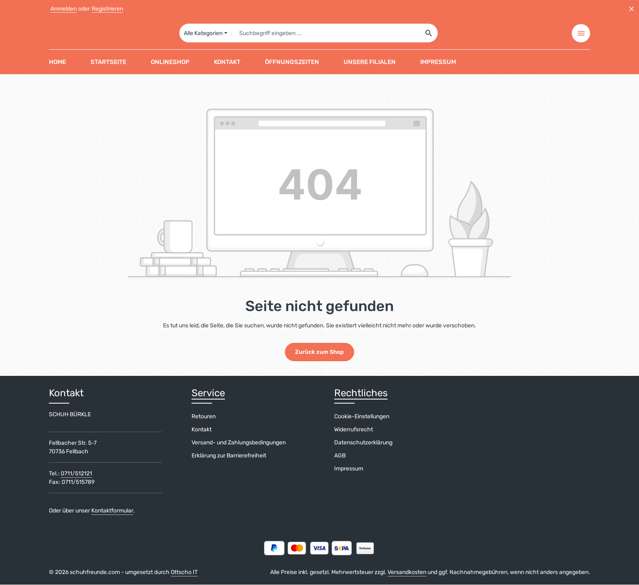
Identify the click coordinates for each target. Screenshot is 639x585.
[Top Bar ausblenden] (631, 9)
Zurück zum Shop (319, 352)
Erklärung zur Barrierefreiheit (229, 456)
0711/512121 (76, 473)
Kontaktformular (112, 511)
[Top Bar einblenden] (581, 33)
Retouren (204, 416)
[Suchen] (429, 33)
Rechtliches (361, 393)
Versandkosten (407, 572)
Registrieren (107, 8)
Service (208, 393)
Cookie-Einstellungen (361, 416)
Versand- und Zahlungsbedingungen (239, 442)
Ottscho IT (184, 572)
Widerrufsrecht (353, 429)
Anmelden (64, 8)
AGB (340, 456)
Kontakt (202, 429)
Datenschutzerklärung (363, 442)
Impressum (348, 469)
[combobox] (325, 33)
